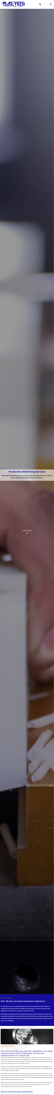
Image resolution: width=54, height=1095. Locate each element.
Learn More (27, 530)
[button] (40, 4)
